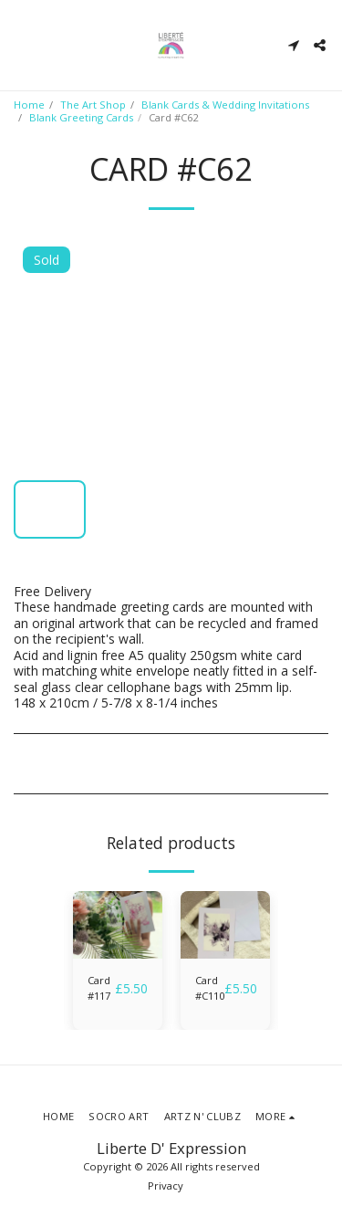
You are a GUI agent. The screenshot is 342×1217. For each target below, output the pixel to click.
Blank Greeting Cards (81, 117)
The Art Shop (93, 104)
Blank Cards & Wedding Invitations (225, 104)
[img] (117, 925)
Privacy (165, 1185)
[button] (20, 44)
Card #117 (99, 987)
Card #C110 (209, 987)
